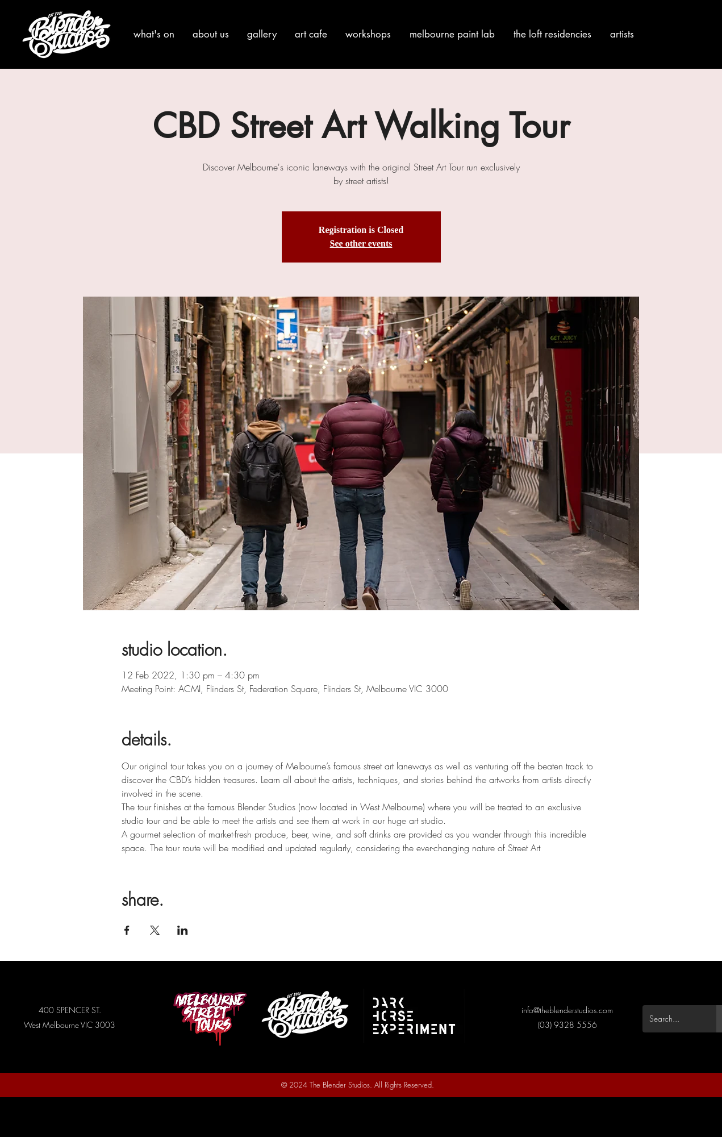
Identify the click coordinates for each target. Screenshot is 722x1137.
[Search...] (670, 1018)
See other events (361, 243)
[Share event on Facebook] (127, 930)
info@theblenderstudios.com (567, 1010)
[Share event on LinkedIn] (182, 930)
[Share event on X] (154, 930)
